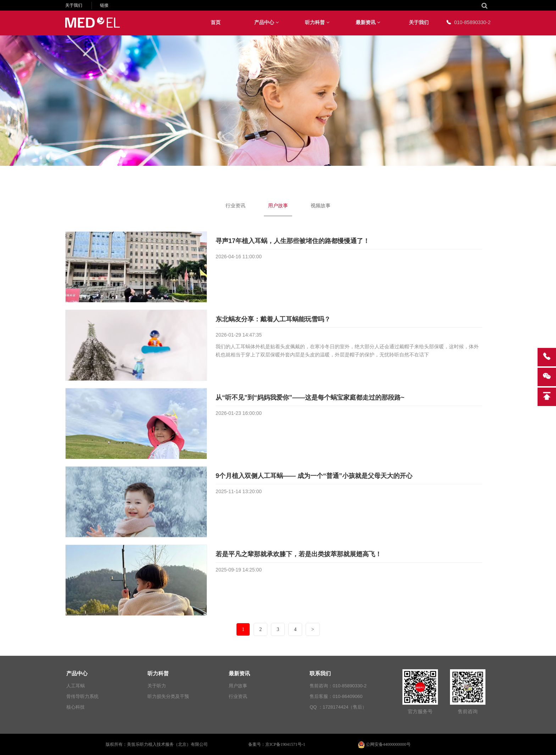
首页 (216, 22)
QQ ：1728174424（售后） (338, 707)
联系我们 (320, 673)
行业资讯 (235, 205)
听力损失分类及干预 (168, 696)
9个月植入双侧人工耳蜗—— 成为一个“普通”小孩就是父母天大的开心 (314, 475)
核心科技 (75, 707)
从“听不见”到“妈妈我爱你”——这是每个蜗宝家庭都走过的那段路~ (310, 397)
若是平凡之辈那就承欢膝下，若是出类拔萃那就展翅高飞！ (299, 554)
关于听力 (157, 685)
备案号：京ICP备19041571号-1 (276, 744)
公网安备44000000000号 (384, 744)
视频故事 (320, 205)
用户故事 (278, 205)
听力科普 (317, 22)
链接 (104, 5)
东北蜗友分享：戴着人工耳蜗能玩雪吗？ (273, 319)
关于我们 (73, 5)
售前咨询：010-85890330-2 (338, 685)
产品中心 (266, 22)
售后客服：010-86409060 (336, 696)
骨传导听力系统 (82, 696)
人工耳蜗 (75, 685)
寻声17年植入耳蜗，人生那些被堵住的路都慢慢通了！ (292, 240)
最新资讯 (368, 22)
